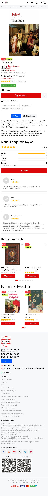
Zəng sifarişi (7, 361)
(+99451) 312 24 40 (10, 350)
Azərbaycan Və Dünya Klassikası (11, 108)
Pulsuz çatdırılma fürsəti (9, 405)
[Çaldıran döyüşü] (12, 301)
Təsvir (16, 116)
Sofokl (8, 68)
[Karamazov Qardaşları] (36, 254)
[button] (16, 280)
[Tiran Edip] (24, 33)
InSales (36, 482)
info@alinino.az (9, 365)
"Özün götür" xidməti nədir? (10, 416)
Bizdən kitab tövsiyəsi (8, 388)
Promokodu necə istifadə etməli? (12, 411)
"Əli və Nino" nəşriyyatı (8, 391)
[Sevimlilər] (41, 2)
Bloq (2, 385)
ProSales (21, 482)
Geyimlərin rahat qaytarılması (10, 402)
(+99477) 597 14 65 (10, 354)
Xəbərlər (4, 382)
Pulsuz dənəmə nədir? (8, 399)
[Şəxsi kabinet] (37, 2)
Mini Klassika (10, 70)
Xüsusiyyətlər (29, 116)
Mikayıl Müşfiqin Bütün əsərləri (11, 270)
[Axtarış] (28, 2)
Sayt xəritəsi (36, 480)
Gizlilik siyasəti (6, 393)
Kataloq (8, 7)
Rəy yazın (24, 171)
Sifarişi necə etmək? (7, 408)
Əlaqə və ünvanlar (7, 379)
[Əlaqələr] (32, 2)
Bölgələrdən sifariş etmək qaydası (12, 413)
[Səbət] (45, 2)
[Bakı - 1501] (36, 301)
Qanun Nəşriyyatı (13, 66)
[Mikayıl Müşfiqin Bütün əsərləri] (12, 254)
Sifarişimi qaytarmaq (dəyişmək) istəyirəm (14, 396)
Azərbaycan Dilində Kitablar (21, 7)
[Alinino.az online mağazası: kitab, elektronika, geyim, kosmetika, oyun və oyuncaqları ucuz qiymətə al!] (6, 2)
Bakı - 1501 (28, 317)
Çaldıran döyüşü (6, 317)
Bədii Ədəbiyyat (35, 7)
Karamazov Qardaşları (32, 270)
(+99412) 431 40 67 (10, 357)
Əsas (2, 7)
